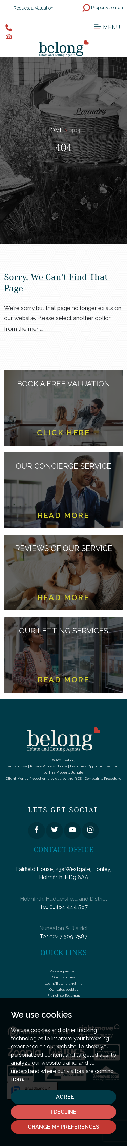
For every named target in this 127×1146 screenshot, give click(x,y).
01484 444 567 (68, 907)
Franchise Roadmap (63, 995)
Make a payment (63, 971)
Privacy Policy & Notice (48, 766)
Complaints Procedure (103, 778)
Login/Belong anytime (64, 983)
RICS (78, 778)
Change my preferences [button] (63, 1127)
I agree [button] (63, 1097)
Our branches (63, 977)
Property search (102, 8)
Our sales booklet (63, 989)
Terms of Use (16, 766)
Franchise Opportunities (90, 766)
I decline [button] (64, 1112)
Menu (107, 27)
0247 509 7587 (68, 936)
